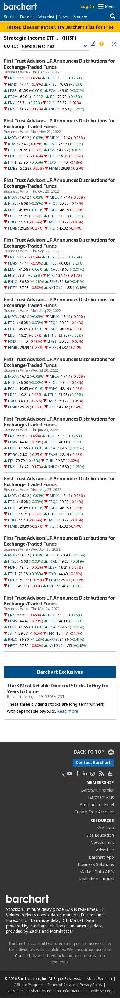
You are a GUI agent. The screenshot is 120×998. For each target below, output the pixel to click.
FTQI (12, 150)
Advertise (105, 849)
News (64, 16)
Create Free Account (94, 812)
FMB (50, 586)
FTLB (54, 555)
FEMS (12, 84)
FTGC (12, 454)
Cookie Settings (100, 990)
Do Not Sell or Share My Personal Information (45, 990)
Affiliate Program (28, 984)
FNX (11, 108)
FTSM (13, 96)
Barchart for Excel (97, 804)
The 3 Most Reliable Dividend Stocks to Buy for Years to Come (57, 688)
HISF (52, 228)
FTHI (12, 162)
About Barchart (99, 978)
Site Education (100, 835)
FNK (11, 78)
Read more (67, 711)
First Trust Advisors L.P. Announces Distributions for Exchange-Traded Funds (59, 64)
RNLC (52, 108)
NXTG (53, 287)
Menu (110, 6)
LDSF (52, 156)
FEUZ (50, 78)
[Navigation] (54, 46)
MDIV (12, 137)
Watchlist (46, 16)
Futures (27, 16)
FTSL (52, 84)
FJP (52, 96)
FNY (11, 102)
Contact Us (25, 955)
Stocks (10, 16)
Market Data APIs (96, 871)
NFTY (12, 287)
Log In (87, 6)
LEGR (12, 90)
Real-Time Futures (96, 879)
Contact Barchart (93, 762)
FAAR (53, 454)
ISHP (51, 102)
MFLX (54, 137)
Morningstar (61, 931)
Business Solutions (96, 864)
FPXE (53, 281)
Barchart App (101, 857)
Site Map (105, 828)
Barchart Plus (101, 797)
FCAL (53, 90)
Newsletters (102, 842)
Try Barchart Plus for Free (85, 27)
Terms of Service (61, 984)
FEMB (53, 168)
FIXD (52, 162)
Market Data (82, 920)
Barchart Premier (97, 790)
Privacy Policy (91, 984)
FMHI (12, 156)
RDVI (12, 143)
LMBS (13, 168)
